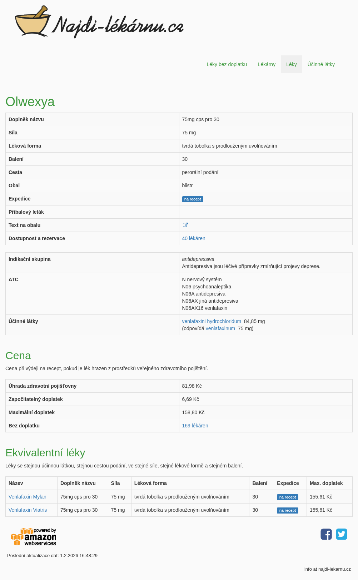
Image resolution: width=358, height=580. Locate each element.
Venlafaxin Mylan (27, 497)
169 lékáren (195, 425)
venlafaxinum (220, 328)
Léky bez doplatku (227, 64)
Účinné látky (321, 64)
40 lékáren (193, 238)
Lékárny (266, 64)
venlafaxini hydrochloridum (212, 321)
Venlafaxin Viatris (28, 510)
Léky (291, 64)
